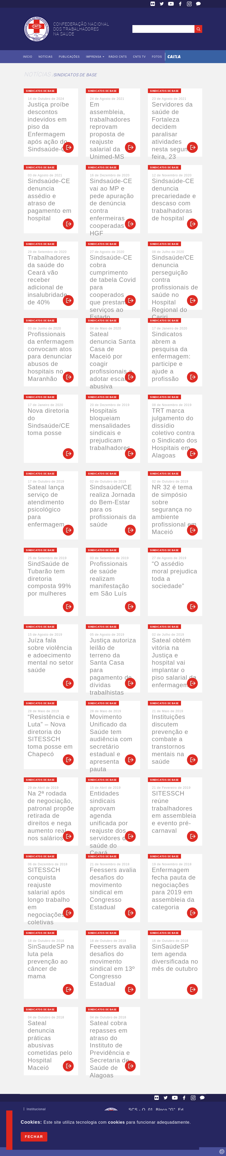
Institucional (36, 1110)
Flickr (153, 4)
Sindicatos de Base (75, 75)
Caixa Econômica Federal (174, 56)
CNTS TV (139, 56)
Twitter (162, 4)
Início (27, 56)
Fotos (157, 56)
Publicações (69, 56)
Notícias (45, 56)
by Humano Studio (221, 1151)
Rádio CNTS (118, 56)
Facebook (180, 4)
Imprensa (93, 56)
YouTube (171, 4)
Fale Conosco (198, 4)
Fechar (34, 1137)
